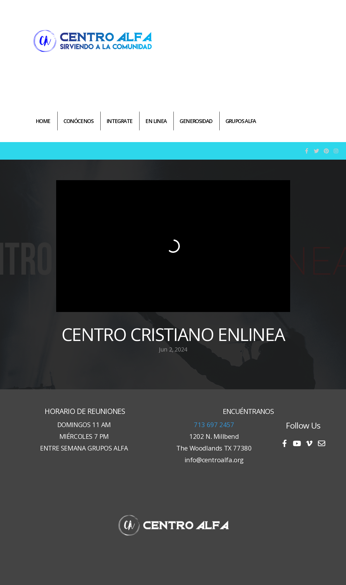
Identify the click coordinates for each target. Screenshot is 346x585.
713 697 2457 (214, 424)
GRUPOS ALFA (240, 120)
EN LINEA (155, 120)
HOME (43, 120)
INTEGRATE (119, 120)
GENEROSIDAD (196, 120)
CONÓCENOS (78, 120)
